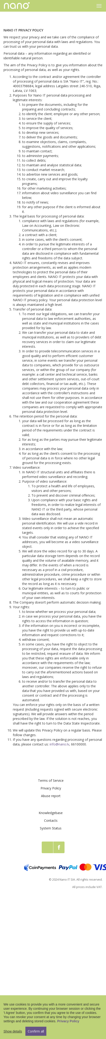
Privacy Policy (51, 788)
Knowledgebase (51, 813)
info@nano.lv (59, 744)
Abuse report (51, 796)
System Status (51, 828)
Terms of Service (51, 780)
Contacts (51, 820)
